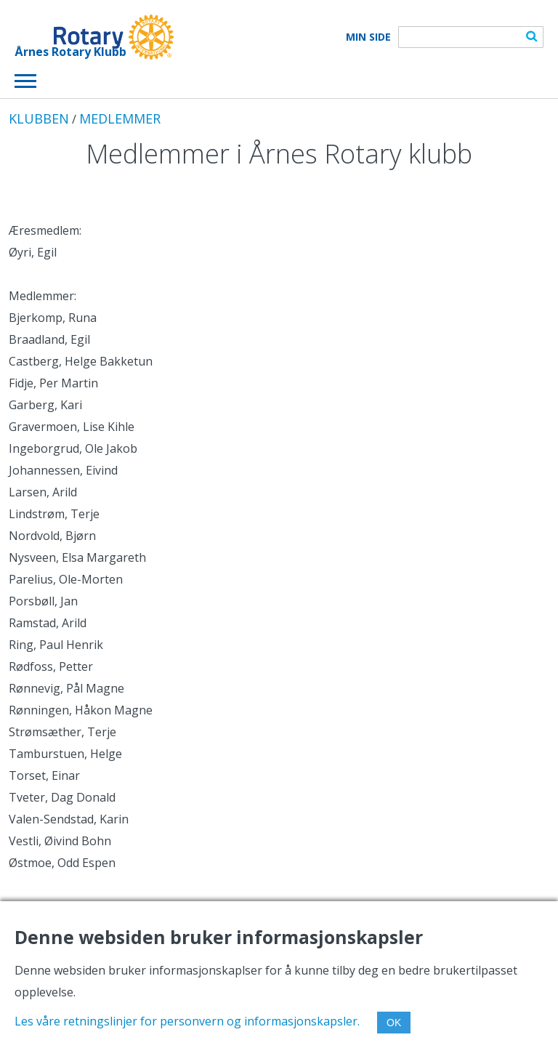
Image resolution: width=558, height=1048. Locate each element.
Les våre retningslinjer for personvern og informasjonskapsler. (187, 1021)
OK (394, 1022)
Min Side (368, 37)
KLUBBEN (39, 118)
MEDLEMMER (120, 118)
